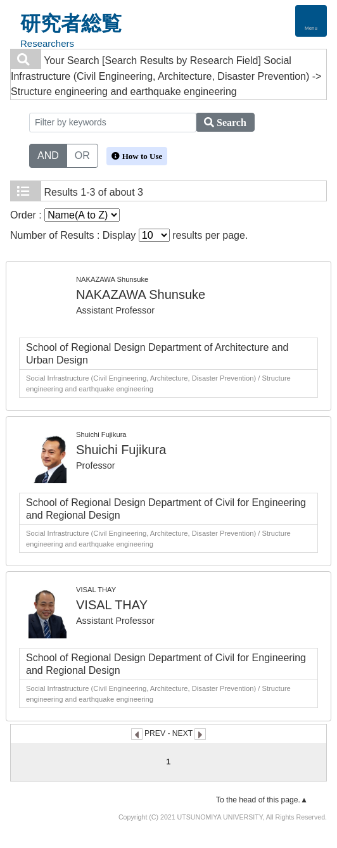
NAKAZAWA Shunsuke (140, 294)
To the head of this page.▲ (262, 799)
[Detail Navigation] (311, 21)
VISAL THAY (112, 605)
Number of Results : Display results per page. (129, 235)
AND (48, 154)
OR (82, 154)
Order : (65, 215)
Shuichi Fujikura (121, 450)
